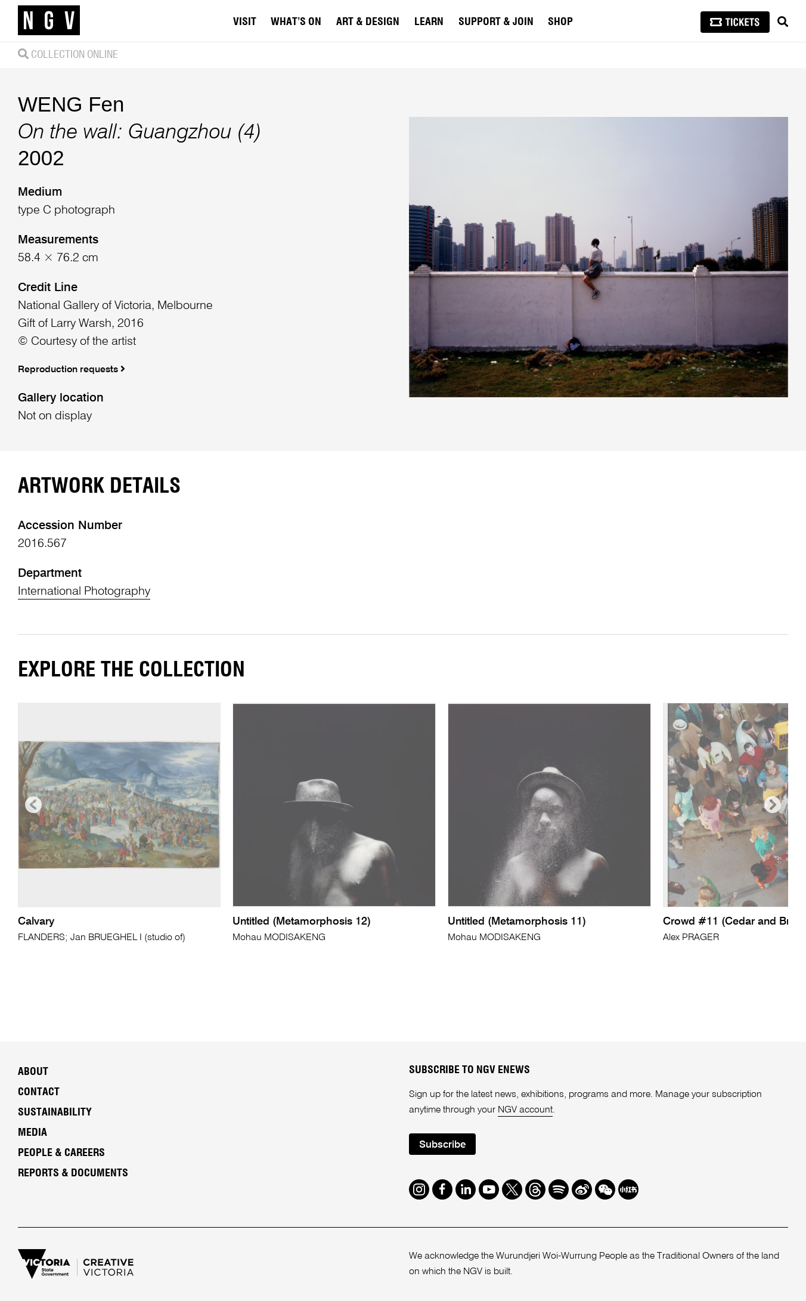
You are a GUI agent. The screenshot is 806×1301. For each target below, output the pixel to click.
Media (32, 1132)
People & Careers (61, 1153)
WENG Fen (71, 104)
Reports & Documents (73, 1173)
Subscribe (442, 1145)
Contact (39, 1092)
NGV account (525, 1110)
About (33, 1072)
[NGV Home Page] (49, 21)
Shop (560, 22)
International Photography (84, 592)
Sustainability (55, 1112)
